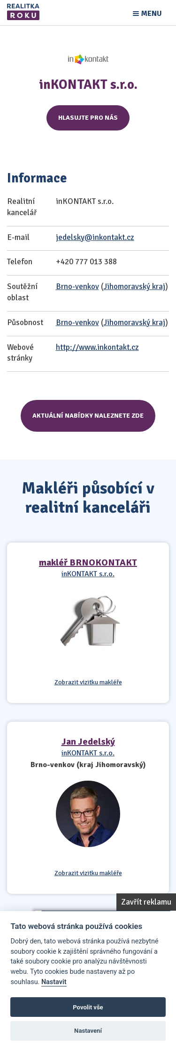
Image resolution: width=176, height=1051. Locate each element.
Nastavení (88, 1030)
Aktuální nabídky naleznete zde (88, 416)
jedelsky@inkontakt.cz (95, 237)
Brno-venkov (77, 286)
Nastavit (54, 982)
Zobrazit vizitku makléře (88, 682)
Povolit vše (88, 1007)
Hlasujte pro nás (88, 118)
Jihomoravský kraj (134, 286)
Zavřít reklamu (146, 902)
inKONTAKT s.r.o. (88, 574)
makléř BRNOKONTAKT (88, 562)
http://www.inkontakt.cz (97, 347)
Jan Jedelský (88, 741)
